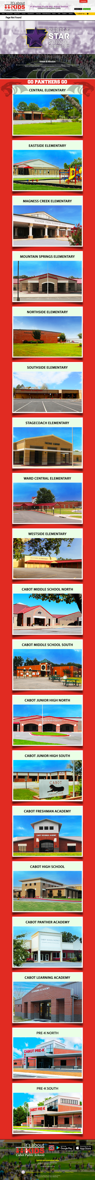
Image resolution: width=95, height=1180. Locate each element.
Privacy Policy (69, 1172)
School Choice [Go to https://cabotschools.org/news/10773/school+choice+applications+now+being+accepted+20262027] (9, 13)
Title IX (49, 1172)
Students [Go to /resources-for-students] (64, 13)
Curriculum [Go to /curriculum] (38, 13)
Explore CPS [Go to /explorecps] (17, 13)
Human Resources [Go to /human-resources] (46, 13)
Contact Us (58, 1172)
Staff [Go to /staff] (59, 13)
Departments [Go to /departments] (31, 13)
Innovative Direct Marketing (51, 1176)
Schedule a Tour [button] (78, 9)
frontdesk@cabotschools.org (47, 1166)
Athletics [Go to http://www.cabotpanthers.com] (71, 13)
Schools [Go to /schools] (24, 13)
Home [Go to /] (3, 13)
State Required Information (34, 1172)
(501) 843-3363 (47, 1164)
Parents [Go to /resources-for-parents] (54, 13)
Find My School (86, 9)
